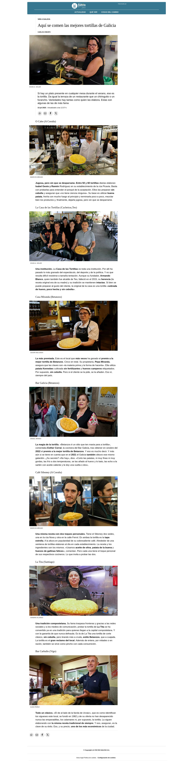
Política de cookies (90, 757)
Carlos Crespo (44, 32)
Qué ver (93, 12)
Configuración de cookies (107, 757)
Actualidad (80, 12)
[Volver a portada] (81, 6)
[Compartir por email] (45, 113)
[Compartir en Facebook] (50, 113)
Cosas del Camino (109, 12)
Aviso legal (80, 757)
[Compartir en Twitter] (56, 113)
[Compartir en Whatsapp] (40, 113)
